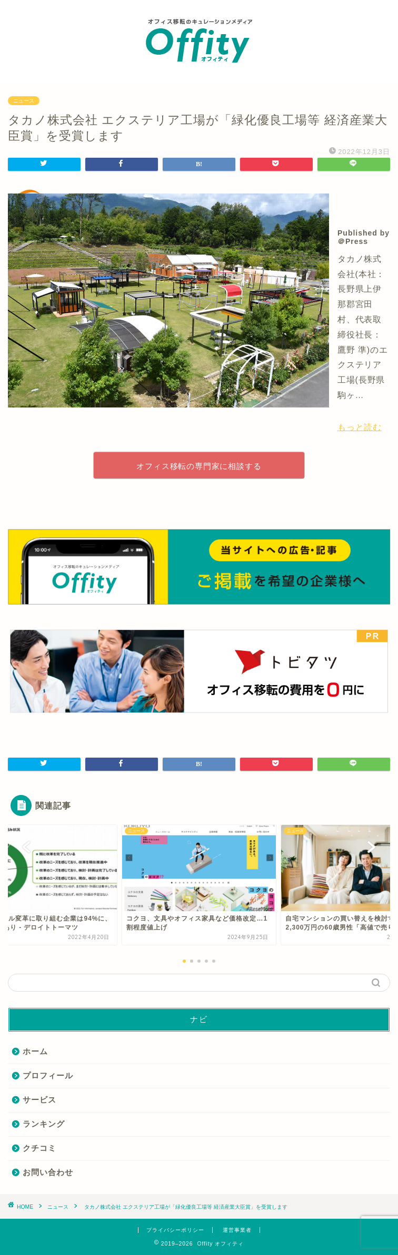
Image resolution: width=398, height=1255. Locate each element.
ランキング (44, 1123)
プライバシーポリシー (175, 1230)
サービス (39, 1099)
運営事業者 (237, 1230)
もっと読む (359, 427)
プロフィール (48, 1075)
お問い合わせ (48, 1172)
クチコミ (39, 1148)
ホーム (35, 1051)
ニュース (23, 101)
